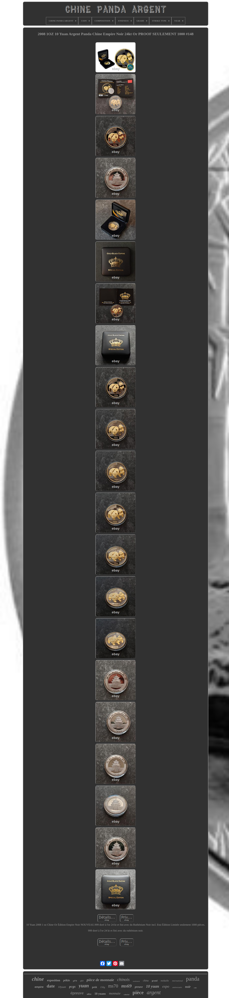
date (51, 986)
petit (94, 987)
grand (155, 981)
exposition (53, 980)
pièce (138, 992)
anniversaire (177, 987)
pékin (66, 980)
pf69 (81, 981)
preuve (139, 986)
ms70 (113, 985)
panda (192, 979)
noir (188, 986)
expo (165, 986)
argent (154, 992)
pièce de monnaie (100, 980)
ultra (89, 994)
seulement (136, 981)
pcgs (72, 986)
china (146, 980)
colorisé (126, 994)
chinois (123, 979)
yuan (84, 985)
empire (39, 986)
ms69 (126, 985)
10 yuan (152, 986)
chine (38, 979)
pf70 (75, 981)
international (177, 981)
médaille (165, 980)
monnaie (114, 993)
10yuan (62, 986)
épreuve (77, 993)
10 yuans (100, 993)
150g (102, 987)
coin (195, 988)
